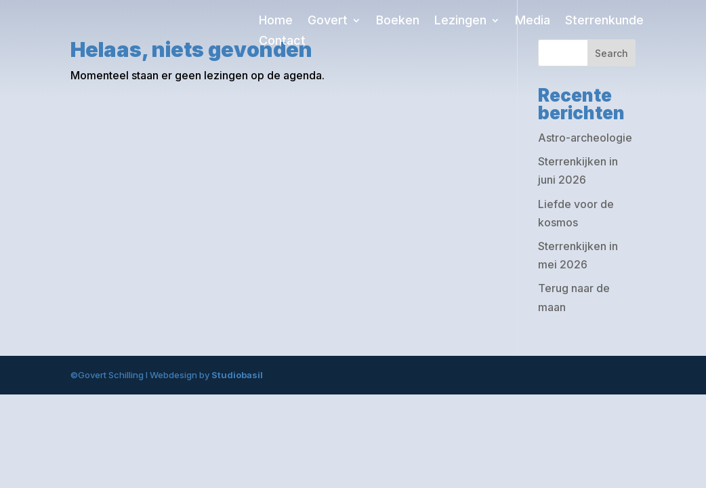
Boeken (397, 21)
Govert (328, 21)
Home (276, 21)
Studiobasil (237, 374)
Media (532, 21)
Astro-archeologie (585, 137)
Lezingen (460, 21)
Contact (282, 41)
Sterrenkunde (604, 21)
